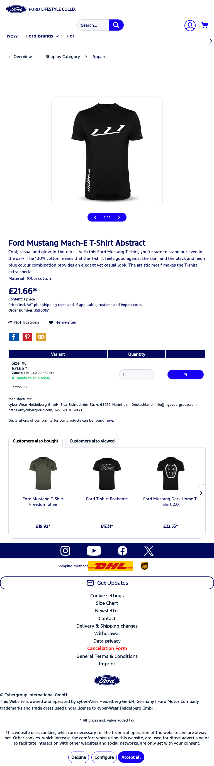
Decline (78, 757)
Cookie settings (107, 596)
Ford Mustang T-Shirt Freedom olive (43, 501)
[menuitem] (99, 25)
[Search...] (100, 25)
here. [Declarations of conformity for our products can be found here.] (110, 420)
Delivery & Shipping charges (107, 626)
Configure (104, 757)
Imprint (107, 664)
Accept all (131, 757)
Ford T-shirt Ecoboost (107, 498)
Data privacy (107, 641)
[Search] (116, 25)
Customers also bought (35, 441)
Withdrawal (107, 633)
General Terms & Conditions (107, 656)
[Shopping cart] (205, 25)
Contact (107, 618)
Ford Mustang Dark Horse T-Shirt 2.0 (170, 501)
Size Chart (107, 603)
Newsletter (107, 611)
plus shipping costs (50, 305)
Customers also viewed (92, 441)
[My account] (188, 26)
